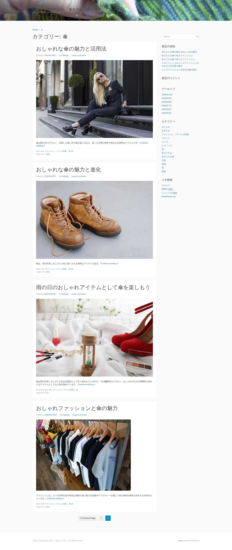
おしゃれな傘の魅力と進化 (68, 169)
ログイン (166, 185)
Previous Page (87, 518)
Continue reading (109, 263)
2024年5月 (167, 113)
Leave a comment (79, 55)
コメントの (169, 193)
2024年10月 (167, 94)
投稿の (167, 189)
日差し (48, 154)
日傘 (164, 160)
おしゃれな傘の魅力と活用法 (71, 49)
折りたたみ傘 (168, 156)
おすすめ (166, 130)
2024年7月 (167, 105)
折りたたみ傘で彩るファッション (177, 55)
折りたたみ (167, 153)
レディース (167, 145)
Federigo (65, 55)
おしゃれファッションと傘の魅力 (77, 408)
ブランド (166, 138)
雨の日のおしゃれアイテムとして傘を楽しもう (93, 287)
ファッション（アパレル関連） (56, 151)
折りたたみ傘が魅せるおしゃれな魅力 (179, 52)
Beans (181, 541)
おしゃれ (48, 390)
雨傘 (164, 171)
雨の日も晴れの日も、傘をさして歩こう (65, 9)
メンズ (165, 142)
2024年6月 (167, 109)
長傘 (164, 164)
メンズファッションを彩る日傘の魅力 (179, 69)
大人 (47, 393)
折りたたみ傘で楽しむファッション (178, 59)
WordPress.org (168, 196)
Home (194, 10)
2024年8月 (167, 102)
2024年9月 (167, 98)
